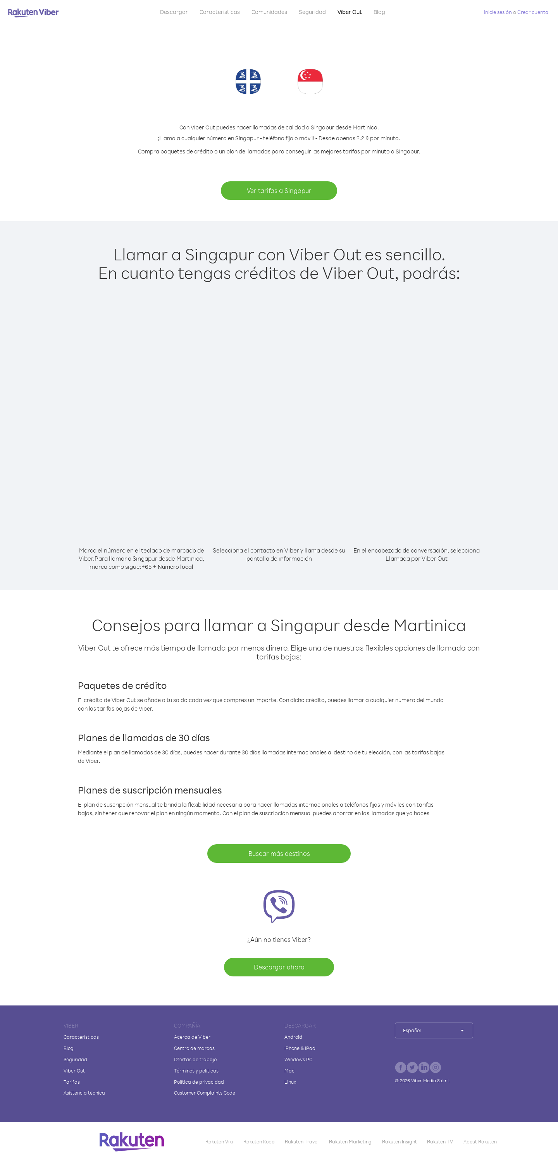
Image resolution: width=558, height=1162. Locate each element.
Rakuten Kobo (258, 1141)
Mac (289, 1070)
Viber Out (350, 11)
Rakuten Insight (399, 1141)
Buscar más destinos (279, 853)
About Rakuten (480, 1141)
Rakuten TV (440, 1141)
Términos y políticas (196, 1070)
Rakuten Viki (219, 1141)
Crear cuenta (532, 12)
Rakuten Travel (302, 1141)
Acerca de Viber (192, 1037)
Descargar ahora (279, 967)
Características (220, 11)
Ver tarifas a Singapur (279, 190)
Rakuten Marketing (350, 1141)
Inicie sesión (498, 12)
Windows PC (298, 1059)
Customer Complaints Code (204, 1093)
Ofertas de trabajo (195, 1059)
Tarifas (72, 1082)
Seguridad (312, 11)
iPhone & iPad (299, 1048)
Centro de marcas (194, 1048)
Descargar (174, 11)
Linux (290, 1082)
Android (293, 1037)
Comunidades (269, 11)
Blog (379, 11)
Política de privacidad (199, 1082)
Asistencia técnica (84, 1093)
